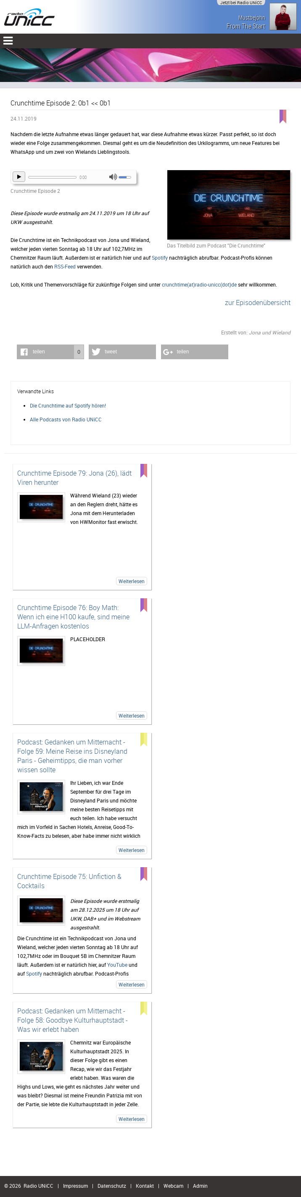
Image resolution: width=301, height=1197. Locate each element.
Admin (200, 1185)
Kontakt (145, 1185)
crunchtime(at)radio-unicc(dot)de (199, 284)
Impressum (75, 1185)
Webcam (173, 1185)
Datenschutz (112, 1185)
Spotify (160, 257)
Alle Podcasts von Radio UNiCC (66, 419)
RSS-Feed (65, 266)
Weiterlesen (132, 581)
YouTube (117, 964)
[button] (50, 352)
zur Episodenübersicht (257, 302)
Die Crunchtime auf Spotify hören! (68, 405)
